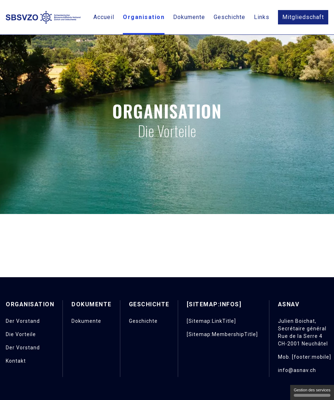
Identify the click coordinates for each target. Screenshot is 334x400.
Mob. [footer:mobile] (304, 357)
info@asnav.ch (297, 370)
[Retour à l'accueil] (43, 17)
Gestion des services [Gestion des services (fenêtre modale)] (312, 392)
